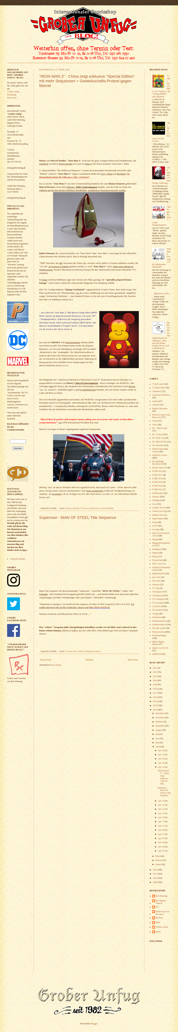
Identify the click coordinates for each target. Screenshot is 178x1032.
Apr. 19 (161, 813)
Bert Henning (161, 896)
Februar (159, 860)
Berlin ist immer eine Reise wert (161, 416)
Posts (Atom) (55, 665)
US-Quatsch (157, 610)
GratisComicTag (159, 511)
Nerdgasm (97, 651)
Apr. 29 (161, 754)
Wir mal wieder (159, 628)
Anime (155, 401)
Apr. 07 (161, 834)
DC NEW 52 (157, 438)
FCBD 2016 (157, 471)
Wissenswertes (94, 508)
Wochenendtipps (107, 508)
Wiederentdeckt (159, 624)
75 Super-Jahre (71, 651)
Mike (158, 922)
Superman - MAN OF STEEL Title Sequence (77, 517)
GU (157, 907)
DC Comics (157, 434)
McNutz (159, 917)
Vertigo (155, 613)
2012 (155, 869)
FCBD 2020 (157, 486)
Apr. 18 (161, 817)
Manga (155, 539)
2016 (155, 697)
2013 (155, 709)
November (160, 717)
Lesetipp (155, 529)
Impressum (12, 97)
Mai (157, 742)
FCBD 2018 (157, 478)
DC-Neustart (157, 445)
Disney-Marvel (158, 467)
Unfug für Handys (17, 559)
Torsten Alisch (162, 927)
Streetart (155, 584)
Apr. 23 (161, 805)
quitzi (158, 931)
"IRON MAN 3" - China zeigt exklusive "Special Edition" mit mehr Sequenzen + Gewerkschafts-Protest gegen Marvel (87, 81)
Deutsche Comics (159, 455)
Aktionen (156, 391)
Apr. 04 (161, 842)
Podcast (155, 556)
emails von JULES (160, 648)
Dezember (160, 713)
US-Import (156, 595)
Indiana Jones (158, 515)
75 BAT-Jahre (158, 384)
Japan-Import (158, 518)
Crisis (154, 424)
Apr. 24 (161, 801)
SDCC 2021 (157, 563)
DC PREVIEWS (159, 441)
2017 (155, 693)
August (158, 730)
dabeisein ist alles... (162, 293)
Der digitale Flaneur (161, 901)
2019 (155, 684)
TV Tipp (155, 588)
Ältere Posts (133, 659)
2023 (155, 668)
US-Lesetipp (157, 599)
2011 (155, 874)
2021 (155, 676)
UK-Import (157, 591)
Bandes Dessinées (159, 408)
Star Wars (156, 581)
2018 (155, 689)
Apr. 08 (161, 830)
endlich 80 (156, 654)
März (157, 856)
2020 (155, 680)
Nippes (155, 553)
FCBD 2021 (157, 489)
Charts (155, 421)
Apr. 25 (161, 767)
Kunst (154, 522)
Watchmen (156, 617)
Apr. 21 (161, 809)
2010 (155, 878)
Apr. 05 (161, 838)
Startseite (89, 659)
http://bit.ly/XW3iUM (99, 607)
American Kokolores (161, 395)
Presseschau (157, 560)
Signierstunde (158, 573)
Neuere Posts (45, 659)
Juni (157, 738)
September (160, 726)
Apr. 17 (161, 821)
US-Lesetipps (158, 603)
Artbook (155, 405)
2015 (155, 701)
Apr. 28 (161, 758)
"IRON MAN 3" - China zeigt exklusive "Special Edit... (163, 777)
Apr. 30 (161, 750)
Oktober (159, 721)
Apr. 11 (161, 826)
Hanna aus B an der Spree (162, 912)
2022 (155, 672)
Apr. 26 (161, 763)
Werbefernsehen (159, 621)
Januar (158, 864)
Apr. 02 (161, 851)
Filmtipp (76, 508)
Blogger (94, 1023)
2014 (155, 705)
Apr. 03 (161, 846)
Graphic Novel (158, 507)
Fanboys (68, 508)
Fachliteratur (157, 493)
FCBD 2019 (157, 482)
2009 (155, 882)
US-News (84, 508)
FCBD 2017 (157, 475)
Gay (154, 504)
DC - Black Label (159, 428)
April (157, 746)
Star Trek (156, 577)
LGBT (155, 526)
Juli (157, 734)
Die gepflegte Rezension (158, 462)
